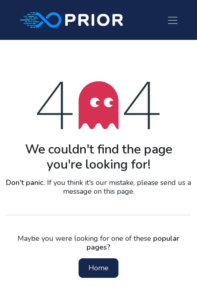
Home (98, 268)
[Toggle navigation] (172, 19)
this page (118, 191)
